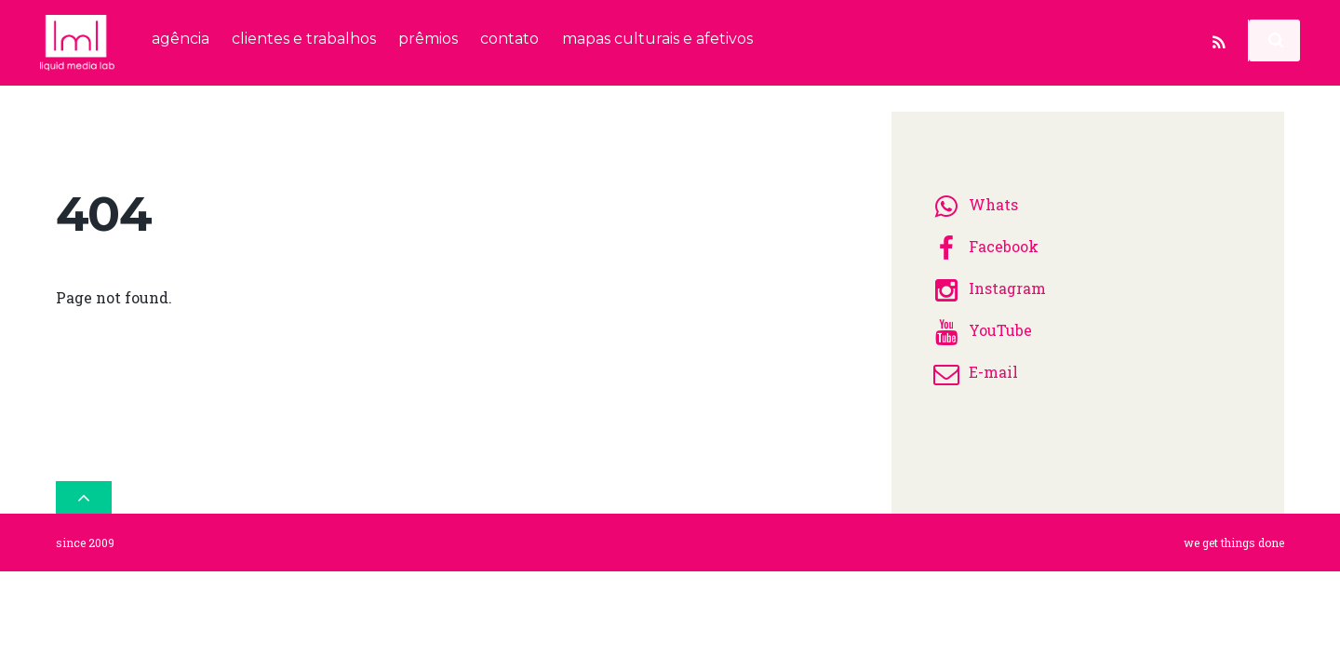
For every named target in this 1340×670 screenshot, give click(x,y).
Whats (973, 198)
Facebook (983, 240)
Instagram (987, 282)
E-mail (973, 366)
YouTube (980, 324)
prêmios (428, 38)
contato (509, 38)
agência (180, 38)
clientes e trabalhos (304, 38)
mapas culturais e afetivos (657, 38)
